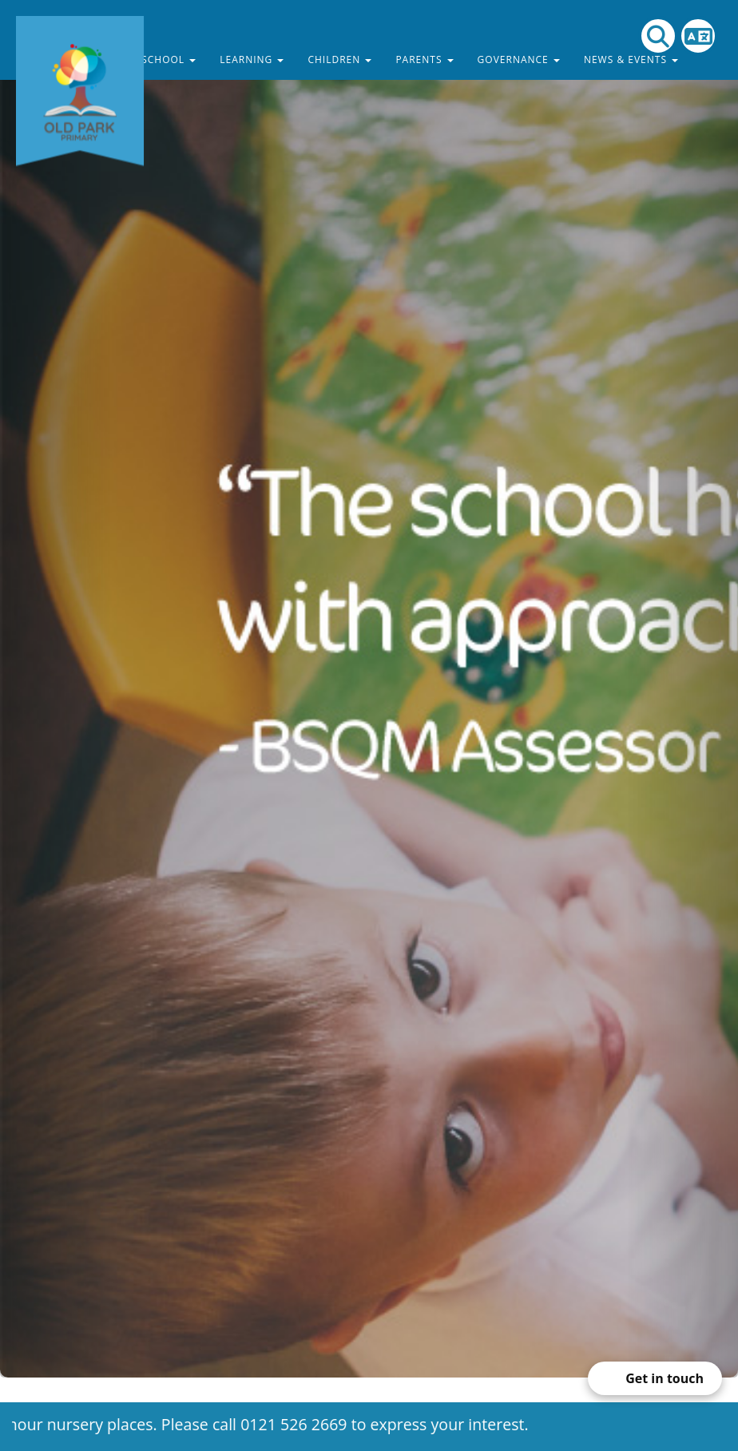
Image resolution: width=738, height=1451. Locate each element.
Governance (519, 59)
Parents (424, 59)
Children (339, 59)
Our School (156, 59)
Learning (252, 59)
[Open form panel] (655, 1378)
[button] (55, 689)
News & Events (631, 59)
